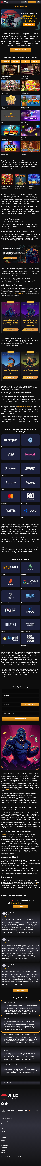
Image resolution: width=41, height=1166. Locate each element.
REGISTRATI (32, 2)
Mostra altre (20, 990)
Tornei (2, 1123)
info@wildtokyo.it (5, 1145)
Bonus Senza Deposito (7, 1116)
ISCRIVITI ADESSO (20, 50)
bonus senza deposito (23, 406)
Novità (3, 1131)
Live (15, 61)
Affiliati (3, 1152)
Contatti (3, 1140)
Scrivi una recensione (20, 906)
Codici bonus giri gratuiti (7, 1118)
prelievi (4, 538)
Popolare (5, 61)
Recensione (4, 1150)
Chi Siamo (4, 1147)
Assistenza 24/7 (5, 1137)
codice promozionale (19, 293)
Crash (25, 61)
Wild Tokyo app (5, 834)
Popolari (3, 1128)
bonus (7, 789)
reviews (36, 884)
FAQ (2, 1142)
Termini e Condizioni (6, 1135)
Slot (35, 61)
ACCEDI (24, 2)
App (2, 1126)
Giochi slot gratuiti (6, 1121)
